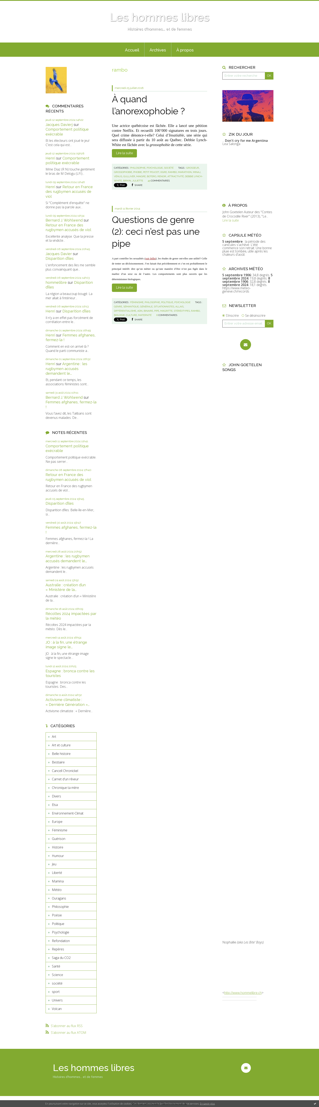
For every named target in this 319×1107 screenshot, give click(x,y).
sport (56, 991)
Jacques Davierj (59, 124)
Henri (50, 158)
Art (54, 736)
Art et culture (61, 745)
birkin (127, 180)
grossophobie (123, 172)
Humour (58, 856)
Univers (57, 1000)
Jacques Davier (59, 254)
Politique (58, 923)
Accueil (132, 50)
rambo (172, 172)
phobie (137, 172)
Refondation (61, 941)
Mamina (58, 881)
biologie (119, 315)
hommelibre (56, 282)
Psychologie (60, 932)
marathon (185, 172)
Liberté (57, 872)
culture (131, 315)
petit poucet (151, 172)
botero (151, 176)
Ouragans (59, 898)
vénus (118, 176)
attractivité (175, 176)
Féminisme (59, 830)
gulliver (129, 176)
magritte (166, 310)
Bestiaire (58, 762)
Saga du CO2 (61, 957)
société (57, 983)
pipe (156, 310)
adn (139, 310)
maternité (145, 315)
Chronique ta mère (65, 787)
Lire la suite (124, 153)
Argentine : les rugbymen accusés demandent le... (66, 369)
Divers (56, 796)
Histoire (57, 847)
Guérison (58, 838)
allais (179, 306)
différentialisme (125, 310)
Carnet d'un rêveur (65, 779)
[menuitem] (132, 50)
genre (118, 306)
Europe (57, 821)
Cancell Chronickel (65, 771)
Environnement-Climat (67, 813)
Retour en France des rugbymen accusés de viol (69, 192)
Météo (57, 890)
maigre (141, 176)
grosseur (192, 167)
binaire (148, 310)
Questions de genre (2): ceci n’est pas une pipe (156, 231)
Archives (158, 50)
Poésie (57, 915)
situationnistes (164, 306)
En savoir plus (207, 1103)
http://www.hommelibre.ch (243, 992)
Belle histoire (61, 753)
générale (146, 306)
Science (57, 975)
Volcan (57, 1009)
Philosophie (60, 906)
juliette (137, 180)
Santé (56, 966)
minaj (196, 172)
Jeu (54, 864)
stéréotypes (182, 310)
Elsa (55, 804)
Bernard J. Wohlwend (64, 220)
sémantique (131, 306)
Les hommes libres (159, 17)
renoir (161, 176)
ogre (163, 172)
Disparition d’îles (60, 258)
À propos (185, 50)
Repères (58, 949)
